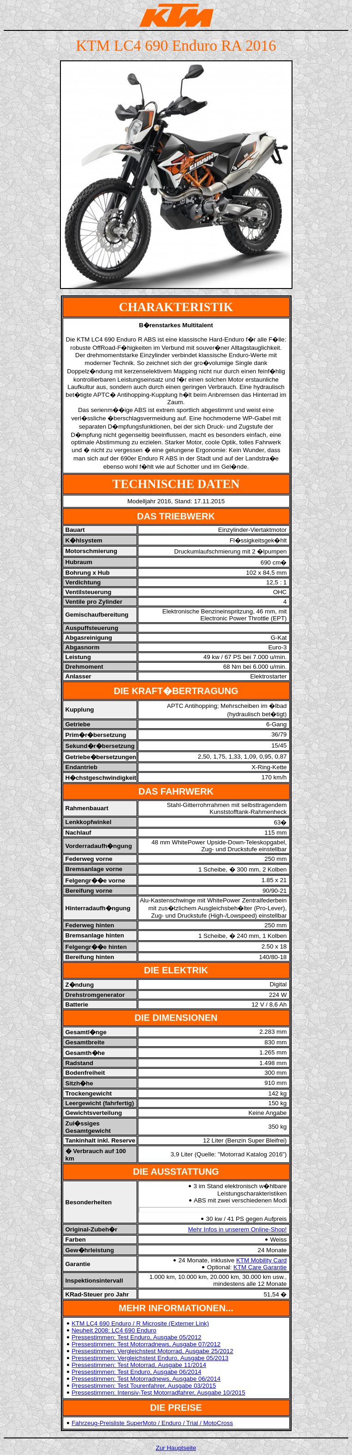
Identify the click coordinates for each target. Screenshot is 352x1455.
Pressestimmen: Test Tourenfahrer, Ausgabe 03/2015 (144, 1385)
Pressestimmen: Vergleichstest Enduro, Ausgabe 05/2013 (150, 1358)
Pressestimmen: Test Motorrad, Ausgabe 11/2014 (139, 1364)
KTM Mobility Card (261, 1260)
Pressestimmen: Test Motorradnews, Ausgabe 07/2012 (146, 1344)
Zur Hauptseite (176, 1447)
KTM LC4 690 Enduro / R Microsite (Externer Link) (140, 1323)
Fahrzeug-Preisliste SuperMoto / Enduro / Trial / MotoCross (152, 1423)
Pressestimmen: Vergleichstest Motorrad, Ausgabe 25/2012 (152, 1351)
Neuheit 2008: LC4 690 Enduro (114, 1330)
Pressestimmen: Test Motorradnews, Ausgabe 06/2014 (146, 1378)
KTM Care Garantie (260, 1267)
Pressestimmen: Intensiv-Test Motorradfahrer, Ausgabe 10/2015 (158, 1392)
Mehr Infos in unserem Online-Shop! (237, 1229)
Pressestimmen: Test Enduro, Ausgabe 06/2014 (136, 1371)
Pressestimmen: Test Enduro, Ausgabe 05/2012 (136, 1337)
